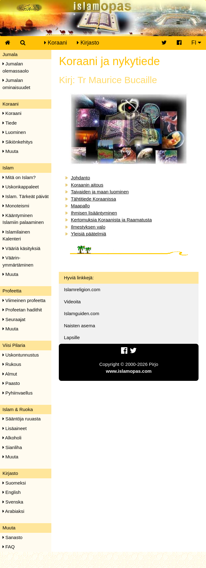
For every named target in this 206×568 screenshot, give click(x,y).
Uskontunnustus (20, 354)
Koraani (55, 43)
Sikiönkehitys (17, 141)
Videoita (72, 301)
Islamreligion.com (82, 289)
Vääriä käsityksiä (21, 248)
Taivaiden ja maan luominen (100, 191)
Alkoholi (11, 437)
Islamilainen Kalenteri (16, 235)
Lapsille (72, 337)
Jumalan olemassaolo (15, 67)
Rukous (11, 364)
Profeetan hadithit (22, 309)
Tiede (9, 122)
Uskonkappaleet (20, 186)
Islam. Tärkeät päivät (25, 196)
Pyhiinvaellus (17, 392)
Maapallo (80, 205)
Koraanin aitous (87, 184)
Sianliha (12, 447)
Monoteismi (15, 205)
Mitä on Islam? (19, 177)
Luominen (14, 132)
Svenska (12, 501)
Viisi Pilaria (13, 345)
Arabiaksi (13, 511)
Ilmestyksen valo (88, 227)
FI (196, 43)
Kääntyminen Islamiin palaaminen (23, 219)
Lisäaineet (14, 428)
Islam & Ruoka (17, 409)
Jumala (9, 54)
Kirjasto (88, 43)
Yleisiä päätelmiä (88, 233)
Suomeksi (14, 482)
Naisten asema (79, 325)
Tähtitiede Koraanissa (93, 198)
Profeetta (11, 290)
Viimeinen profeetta (23, 300)
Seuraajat (13, 319)
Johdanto (80, 177)
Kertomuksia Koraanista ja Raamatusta (111, 219)
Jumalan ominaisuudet (16, 84)
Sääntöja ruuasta (21, 418)
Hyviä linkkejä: (79, 277)
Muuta (10, 151)
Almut (9, 373)
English (11, 492)
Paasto (11, 383)
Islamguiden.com (81, 313)
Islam (8, 167)
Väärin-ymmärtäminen (17, 261)
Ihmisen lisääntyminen (94, 212)
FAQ (8, 546)
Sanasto (12, 537)
